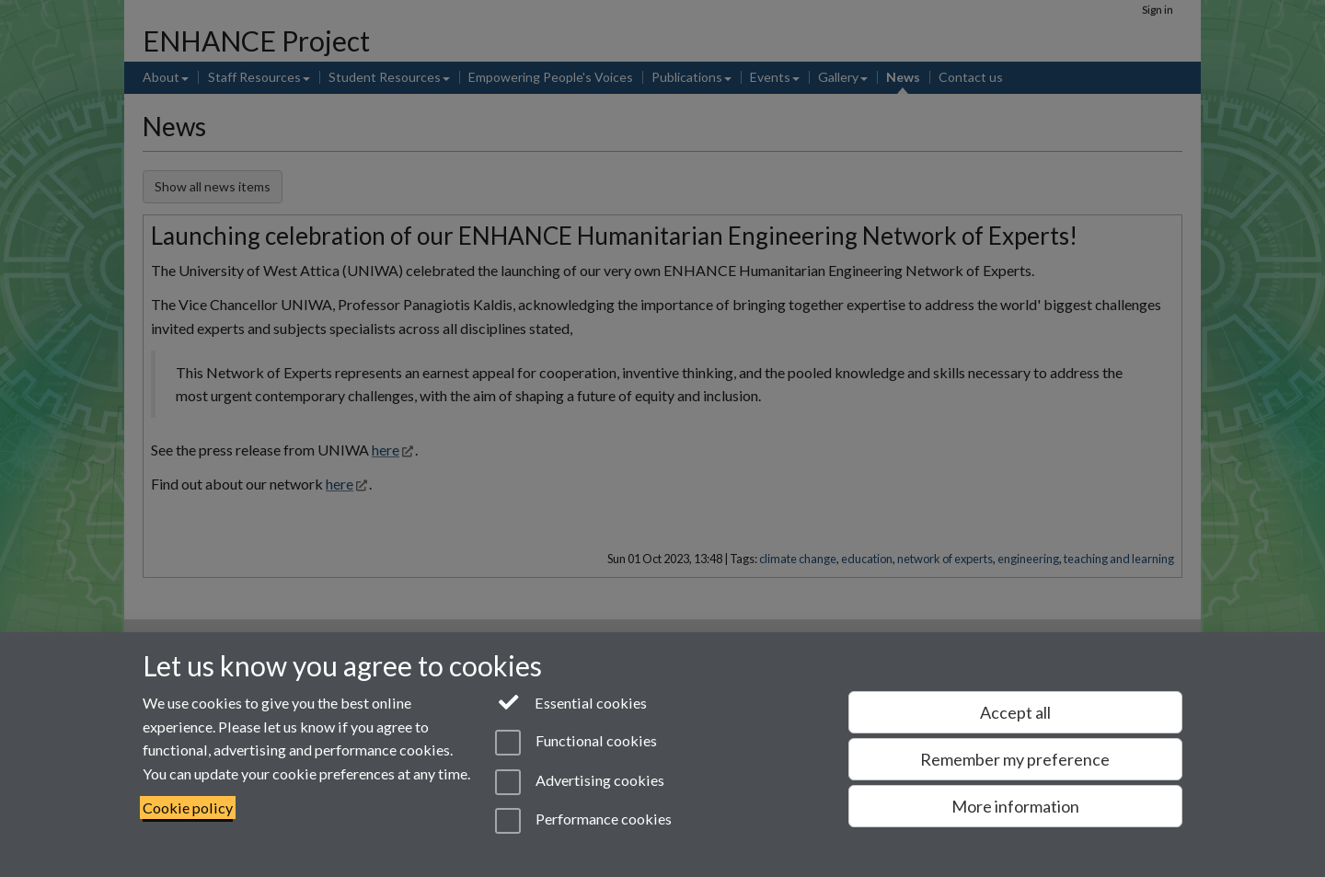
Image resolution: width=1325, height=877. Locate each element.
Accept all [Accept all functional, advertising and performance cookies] (1015, 712)
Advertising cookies (579, 782)
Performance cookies (583, 821)
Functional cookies (575, 742)
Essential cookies (571, 701)
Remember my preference (1015, 759)
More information (1015, 806)
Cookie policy (188, 807)
